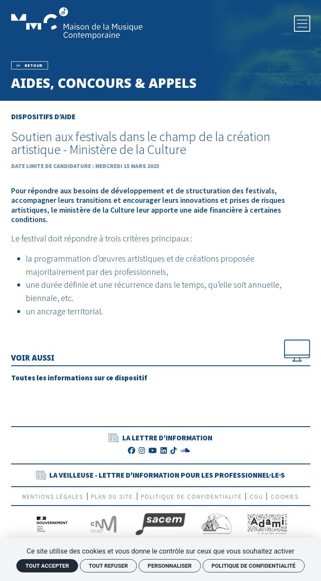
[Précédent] (29, 65)
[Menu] (302, 23)
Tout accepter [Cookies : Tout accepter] (47, 566)
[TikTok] (173, 450)
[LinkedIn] (163, 450)
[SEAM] (216, 523)
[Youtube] (152, 450)
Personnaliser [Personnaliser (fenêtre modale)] (170, 566)
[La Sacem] (160, 523)
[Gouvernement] (52, 523)
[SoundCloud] (185, 450)
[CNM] (103, 523)
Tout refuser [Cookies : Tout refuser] (108, 566)
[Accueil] (76, 22)
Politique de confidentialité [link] (254, 566)
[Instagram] (142, 450)
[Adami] (267, 523)
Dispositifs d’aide (43, 116)
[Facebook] (131, 450)
